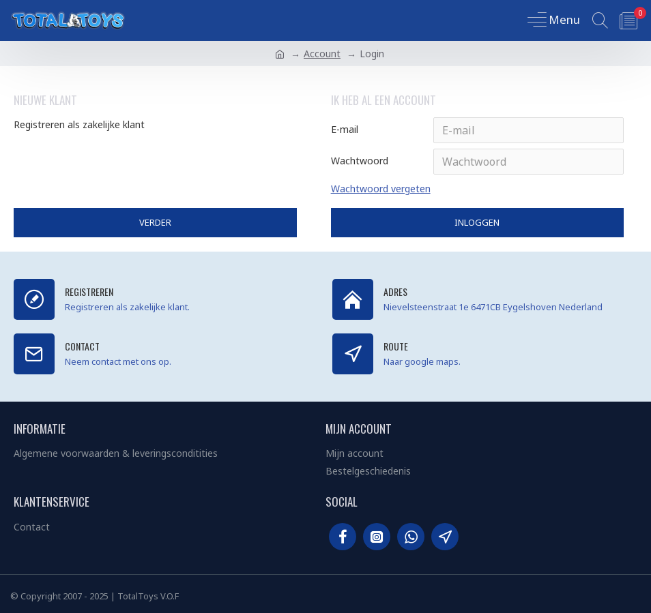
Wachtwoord (359, 160)
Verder (155, 222)
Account (322, 53)
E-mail (344, 129)
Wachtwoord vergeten (381, 188)
